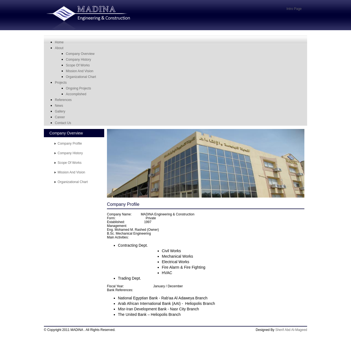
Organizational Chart (73, 182)
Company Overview (80, 54)
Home (59, 42)
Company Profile (70, 143)
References (63, 100)
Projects (61, 83)
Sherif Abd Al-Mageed (291, 330)
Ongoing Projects (78, 88)
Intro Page (294, 9)
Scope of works (69, 163)
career (60, 117)
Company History (78, 59)
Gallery (60, 111)
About (59, 48)
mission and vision (80, 71)
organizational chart (81, 77)
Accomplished (76, 94)
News (59, 106)
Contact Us (63, 123)
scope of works (78, 65)
